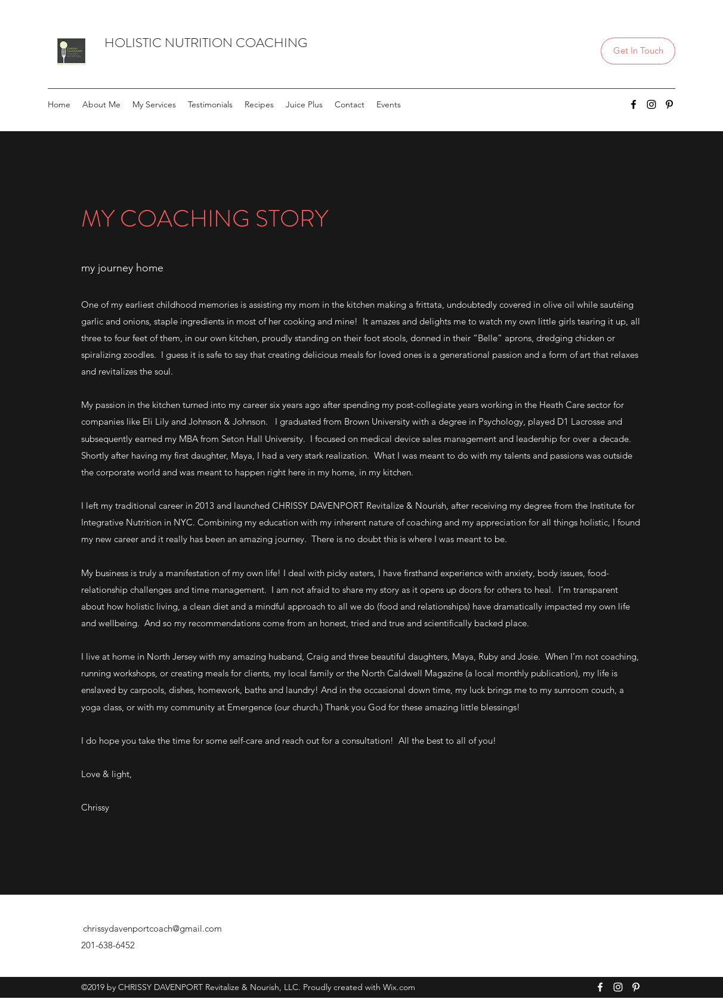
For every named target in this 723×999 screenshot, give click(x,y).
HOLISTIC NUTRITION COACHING (205, 42)
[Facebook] (633, 104)
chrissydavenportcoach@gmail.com (152, 928)
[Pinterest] (669, 104)
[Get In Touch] (638, 51)
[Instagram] (651, 104)
